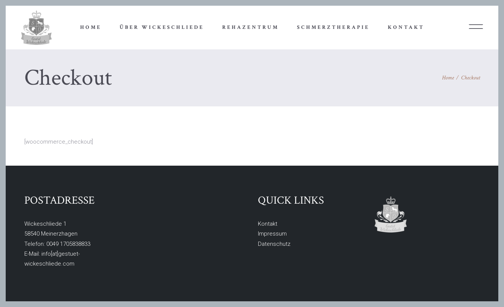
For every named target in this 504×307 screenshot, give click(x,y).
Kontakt (267, 223)
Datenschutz (274, 244)
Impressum (272, 233)
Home (448, 77)
